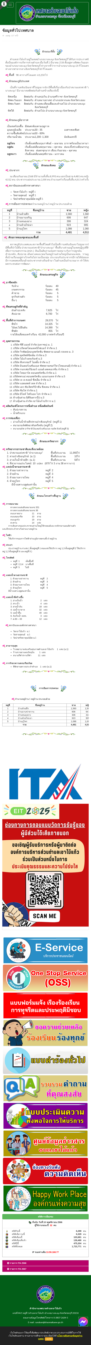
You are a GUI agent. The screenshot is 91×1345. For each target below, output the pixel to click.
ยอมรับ (48, 1339)
